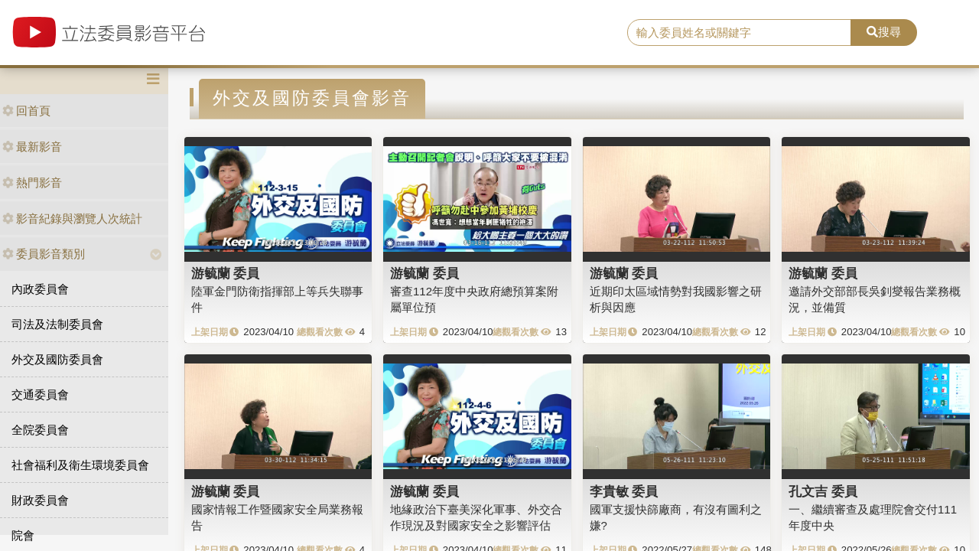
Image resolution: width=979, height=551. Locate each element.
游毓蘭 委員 (225, 273)
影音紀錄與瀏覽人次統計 (72, 218)
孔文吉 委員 (823, 491)
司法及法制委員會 (57, 324)
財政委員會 (40, 500)
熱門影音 (32, 182)
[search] (739, 33)
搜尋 (884, 31)
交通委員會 (40, 394)
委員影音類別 (43, 253)
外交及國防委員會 (57, 359)
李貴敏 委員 (624, 491)
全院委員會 (40, 429)
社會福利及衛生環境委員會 (80, 464)
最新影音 (32, 146)
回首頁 (26, 110)
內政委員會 (40, 288)
